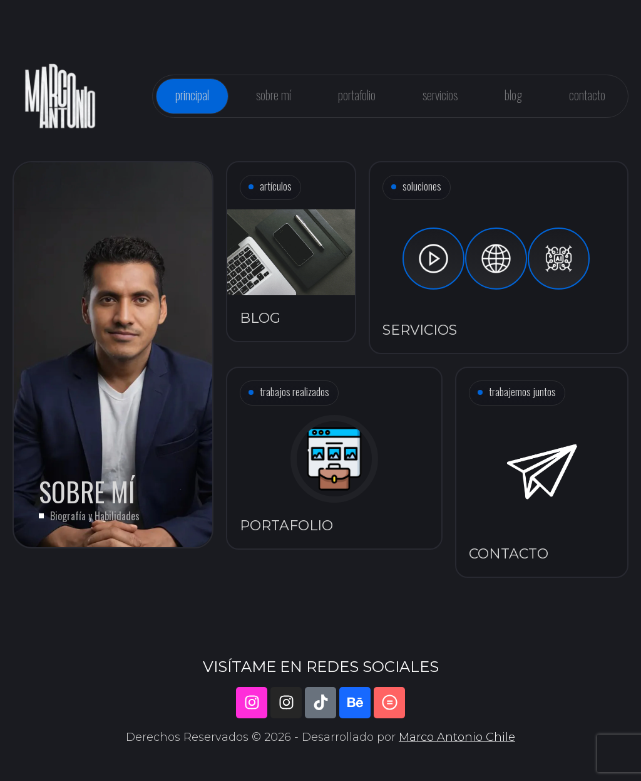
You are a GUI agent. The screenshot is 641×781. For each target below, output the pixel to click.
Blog (513, 94)
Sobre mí (273, 94)
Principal (192, 94)
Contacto (587, 94)
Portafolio (357, 94)
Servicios (440, 94)
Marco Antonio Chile (457, 737)
